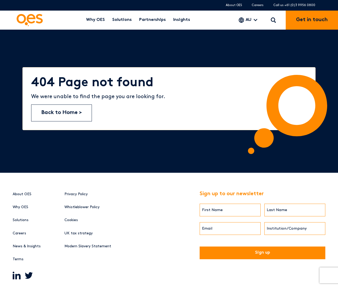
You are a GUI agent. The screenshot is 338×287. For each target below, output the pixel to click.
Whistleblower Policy (82, 207)
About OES (234, 5)
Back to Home (60, 112)
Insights (181, 20)
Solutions (122, 20)
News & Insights (27, 246)
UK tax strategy (78, 233)
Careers (258, 5)
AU (248, 20)
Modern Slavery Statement (87, 246)
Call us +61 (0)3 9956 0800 (294, 5)
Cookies (71, 220)
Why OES (95, 20)
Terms (18, 259)
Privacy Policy (76, 194)
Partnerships (152, 20)
